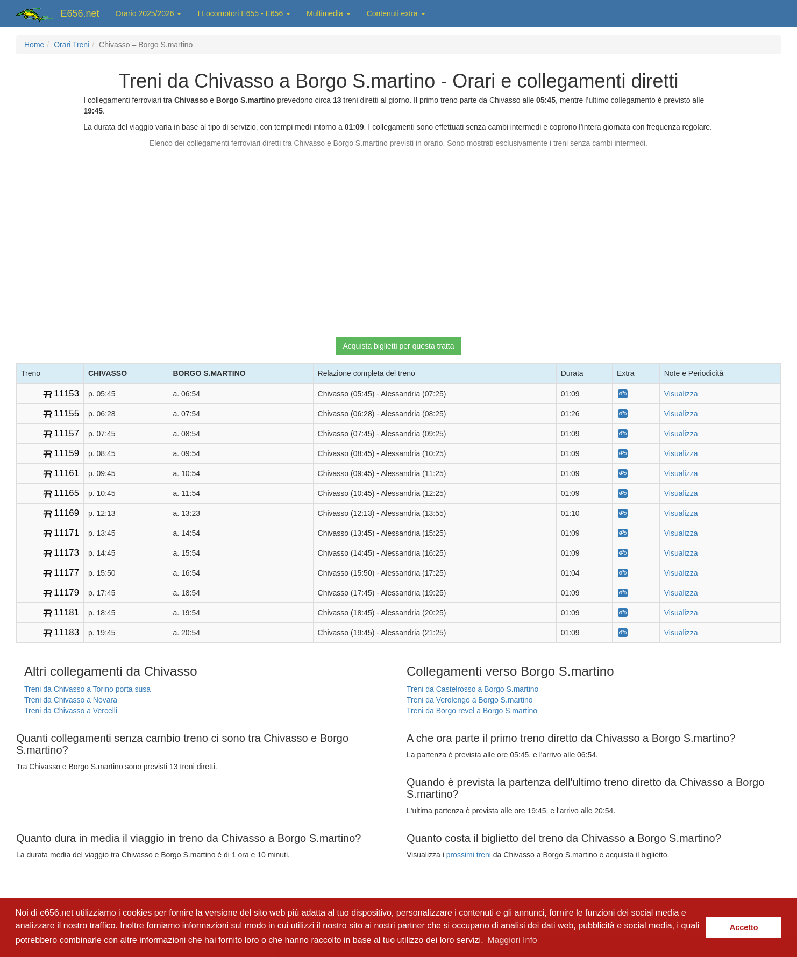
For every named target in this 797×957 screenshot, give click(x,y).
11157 (66, 433)
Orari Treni (71, 44)
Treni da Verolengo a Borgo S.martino (470, 700)
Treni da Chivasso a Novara (70, 700)
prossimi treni (468, 854)
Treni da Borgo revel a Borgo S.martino (472, 710)
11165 (66, 493)
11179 (66, 592)
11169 (66, 513)
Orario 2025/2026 (149, 13)
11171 (66, 533)
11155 (66, 413)
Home (34, 44)
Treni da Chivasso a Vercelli (70, 710)
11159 (66, 453)
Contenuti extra (396, 13)
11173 (66, 553)
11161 (66, 473)
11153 (66, 393)
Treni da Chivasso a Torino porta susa (87, 689)
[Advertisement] (398, 237)
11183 (66, 632)
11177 (66, 573)
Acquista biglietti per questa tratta (398, 346)
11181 (66, 612)
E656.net (80, 13)
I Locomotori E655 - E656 (243, 13)
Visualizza (681, 393)
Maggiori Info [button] (512, 940)
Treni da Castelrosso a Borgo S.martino (472, 689)
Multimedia (329, 13)
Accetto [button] (744, 927)
